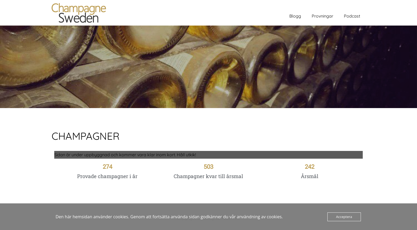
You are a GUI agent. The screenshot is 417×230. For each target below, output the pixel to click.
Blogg (295, 16)
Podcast (352, 16)
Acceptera (344, 216)
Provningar (322, 16)
